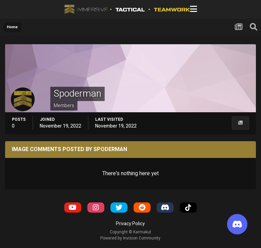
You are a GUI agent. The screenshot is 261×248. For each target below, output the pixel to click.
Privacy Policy (130, 223)
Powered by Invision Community (130, 238)
